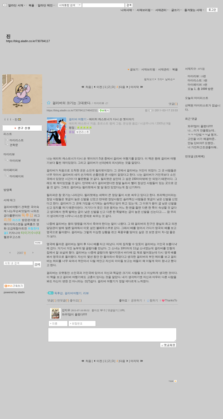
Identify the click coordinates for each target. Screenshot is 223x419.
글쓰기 (176, 10)
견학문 (14, 145)
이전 (97, 87)
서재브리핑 (144, 10)
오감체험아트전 (17, 228)
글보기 (134, 69)
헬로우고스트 (12, 237)
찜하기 (152, 300)
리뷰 (8, 219)
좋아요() (76, 300)
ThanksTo (169, 300)
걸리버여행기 (12, 207)
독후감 (27, 215)
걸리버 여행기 (77, 119)
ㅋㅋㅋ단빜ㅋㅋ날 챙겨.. (203, 134)
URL (122, 310)
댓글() (173, 103)
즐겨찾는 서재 (194, 10)
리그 (37, 215)
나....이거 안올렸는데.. (202, 130)
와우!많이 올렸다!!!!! (200, 126)
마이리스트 (17, 140)
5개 (161, 79)
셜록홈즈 (29, 224)
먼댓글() (63, 300)
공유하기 (136, 300)
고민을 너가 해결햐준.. (202, 139)
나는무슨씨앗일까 (18, 211)
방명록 (8, 189)
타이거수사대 (31, 233)
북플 (31, 5)
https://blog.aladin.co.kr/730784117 (28, 41)
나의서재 (127, 10)
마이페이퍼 (11, 170)
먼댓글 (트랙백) (194, 156)
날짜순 (170, 79)
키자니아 (14, 233)
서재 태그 (9, 200)
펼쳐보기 (150, 79)
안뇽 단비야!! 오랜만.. (201, 143)
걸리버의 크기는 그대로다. (71, 103)
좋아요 (123, 300)
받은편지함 (29, 220)
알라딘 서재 (16, 5)
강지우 (66, 310)
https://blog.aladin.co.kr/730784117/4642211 (72, 110)
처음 (86, 87)
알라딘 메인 (46, 5)
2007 (20, 253)
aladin (21, 292)
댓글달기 (113, 310)
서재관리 (161, 10)
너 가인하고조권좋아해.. (203, 147)
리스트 (8, 134)
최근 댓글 (191, 118)
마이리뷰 (9, 154)
